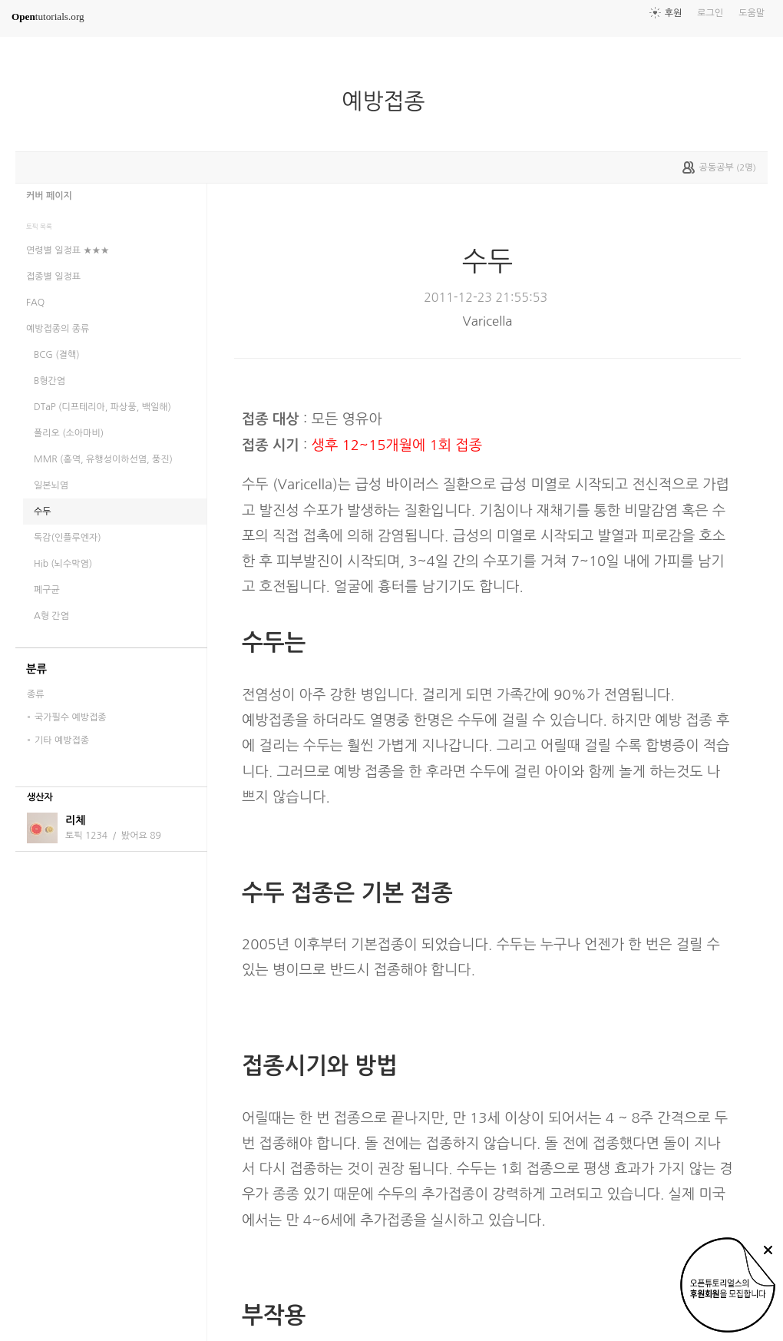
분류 (36, 669)
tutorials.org (48, 16)
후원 (673, 13)
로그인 (710, 13)
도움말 (751, 13)
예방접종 (389, 101)
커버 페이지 (49, 195)
